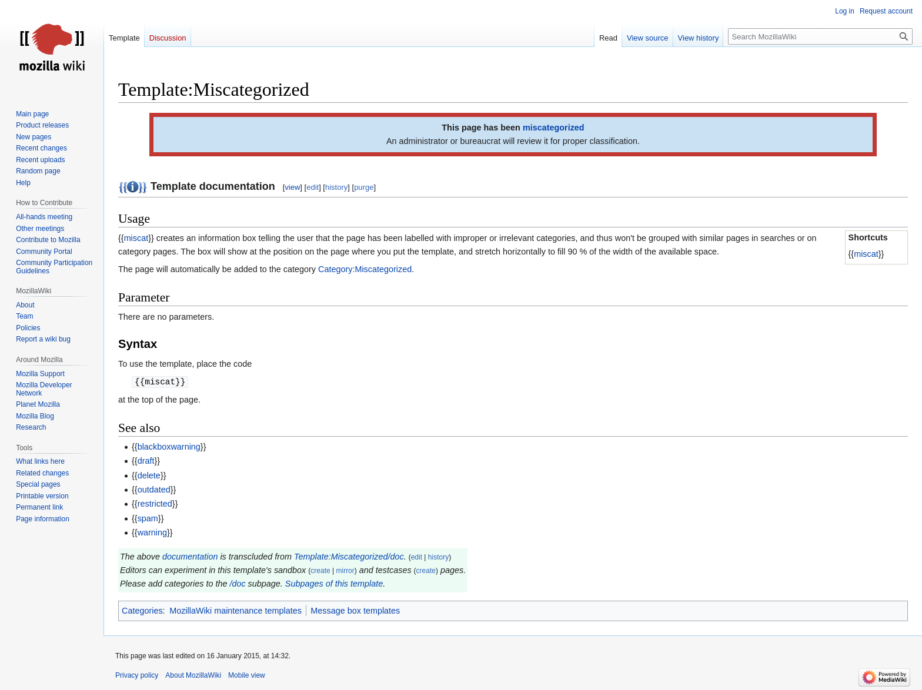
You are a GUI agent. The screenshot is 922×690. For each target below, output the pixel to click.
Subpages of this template (334, 583)
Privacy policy (136, 675)
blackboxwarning (169, 446)
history (336, 187)
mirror (345, 571)
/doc (237, 583)
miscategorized (553, 127)
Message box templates (355, 610)
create (320, 571)
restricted (155, 503)
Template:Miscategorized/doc (349, 556)
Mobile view (246, 675)
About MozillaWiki (193, 675)
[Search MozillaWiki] (820, 36)
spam (148, 518)
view (292, 187)
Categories (142, 610)
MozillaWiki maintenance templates (235, 610)
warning (152, 532)
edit (312, 187)
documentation (190, 556)
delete (149, 475)
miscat (866, 254)
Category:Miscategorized (365, 269)
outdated (154, 489)
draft (146, 460)
